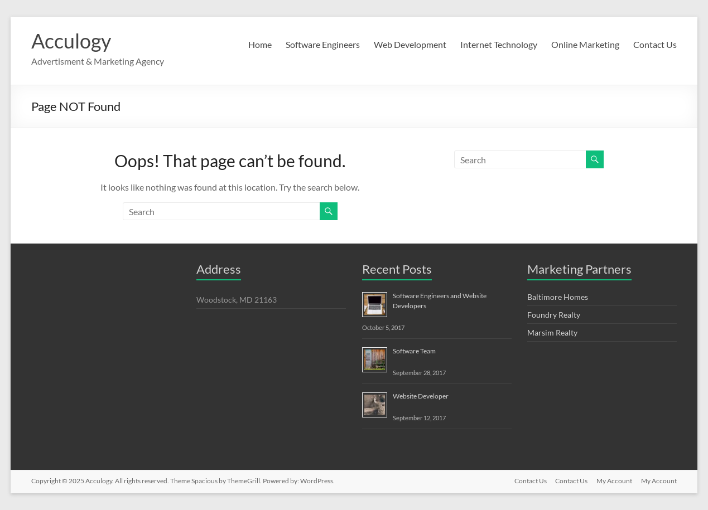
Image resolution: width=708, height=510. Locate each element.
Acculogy (71, 40)
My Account (614, 481)
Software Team (414, 351)
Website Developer (421, 396)
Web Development (410, 44)
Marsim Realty (552, 332)
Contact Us (655, 44)
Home (260, 44)
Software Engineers (323, 44)
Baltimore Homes (557, 297)
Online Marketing (585, 44)
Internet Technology (498, 44)
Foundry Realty (553, 314)
